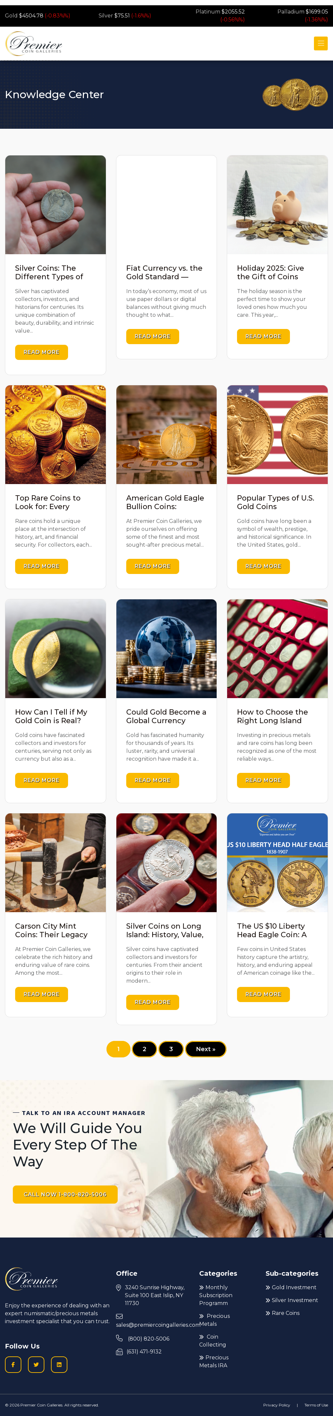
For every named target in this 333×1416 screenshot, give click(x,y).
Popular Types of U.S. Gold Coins (275, 502)
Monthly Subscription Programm (215, 1295)
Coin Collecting (212, 1341)
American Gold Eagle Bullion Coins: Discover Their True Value (165, 511)
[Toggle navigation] (321, 43)
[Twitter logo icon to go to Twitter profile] (36, 1364)
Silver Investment (292, 1300)
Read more (41, 352)
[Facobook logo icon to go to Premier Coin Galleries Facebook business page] (13, 1364)
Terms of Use (316, 1404)
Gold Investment (291, 1287)
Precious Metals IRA (213, 1361)
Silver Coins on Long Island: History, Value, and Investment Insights (164, 939)
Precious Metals (214, 1320)
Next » (206, 1049)
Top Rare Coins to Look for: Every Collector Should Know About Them (50, 511)
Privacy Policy (276, 1404)
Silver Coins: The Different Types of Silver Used (49, 277)
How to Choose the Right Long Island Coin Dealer (272, 721)
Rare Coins (282, 1313)
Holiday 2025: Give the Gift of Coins (270, 272)
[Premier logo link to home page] (33, 43)
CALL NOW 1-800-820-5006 (65, 1194)
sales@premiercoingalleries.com (158, 1320)
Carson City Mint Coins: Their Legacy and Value (51, 935)
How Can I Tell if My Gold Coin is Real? (51, 716)
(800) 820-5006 (142, 1338)
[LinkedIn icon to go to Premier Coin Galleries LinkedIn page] (59, 1364)
